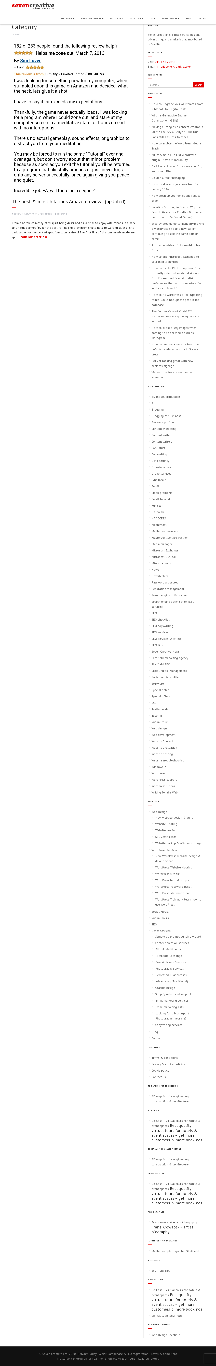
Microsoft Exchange (165, 550)
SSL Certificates (165, 837)
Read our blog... (148, 1358)
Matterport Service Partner (170, 537)
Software (158, 683)
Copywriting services (168, 1025)
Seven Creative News (166, 651)
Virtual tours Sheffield (167, 1315)
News (155, 570)
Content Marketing (164, 429)
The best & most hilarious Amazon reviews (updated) (68, 201)
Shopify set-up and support (173, 994)
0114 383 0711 (165, 62)
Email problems (162, 493)
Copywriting (159, 454)
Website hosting (162, 754)
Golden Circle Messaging (168, 178)
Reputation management (168, 589)
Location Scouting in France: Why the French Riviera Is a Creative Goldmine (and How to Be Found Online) (177, 212)
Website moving (165, 830)
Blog (188, 18)
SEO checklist (161, 619)
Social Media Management (169, 671)
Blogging (158, 409)
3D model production (166, 397)
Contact (202, 18)
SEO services (160, 632)
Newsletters (160, 576)
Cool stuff (26, 214)
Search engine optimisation (169, 595)
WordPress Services (92, 18)
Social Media (116, 18)
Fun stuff (158, 505)
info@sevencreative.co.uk (174, 66)
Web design (159, 728)
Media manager (162, 544)
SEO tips (157, 645)
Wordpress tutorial (164, 786)
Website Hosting (166, 824)
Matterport (159, 525)
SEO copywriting (162, 626)
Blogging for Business (166, 416)
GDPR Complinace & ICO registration (123, 1354)
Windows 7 (159, 767)
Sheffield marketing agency (170, 658)
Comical (17, 214)
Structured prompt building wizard (178, 936)
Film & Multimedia (168, 949)
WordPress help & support (173, 880)
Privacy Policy (87, 1354)
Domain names (161, 467)
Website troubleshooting (168, 760)
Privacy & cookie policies (168, 1064)
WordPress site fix (167, 874)
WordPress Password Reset (173, 887)
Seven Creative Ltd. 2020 (59, 1354)
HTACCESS (159, 518)
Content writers (162, 441)
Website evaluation (164, 747)
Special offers (161, 696)
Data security (160, 461)
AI (153, 403)
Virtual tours (160, 722)
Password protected (165, 582)
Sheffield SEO (161, 664)
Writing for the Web (165, 792)
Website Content (162, 741)
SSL (154, 703)
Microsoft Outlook (164, 557)
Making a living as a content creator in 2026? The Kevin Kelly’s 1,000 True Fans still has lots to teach (177, 132)
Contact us (159, 1077)
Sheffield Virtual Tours (120, 1358)
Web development (164, 735)
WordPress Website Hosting (173, 867)
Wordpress (159, 773)
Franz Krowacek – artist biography (174, 1222)
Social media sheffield (167, 677)
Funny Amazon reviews (42, 214)
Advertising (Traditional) (171, 981)
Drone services (161, 473)
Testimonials (160, 709)
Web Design (67, 18)
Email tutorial (161, 499)
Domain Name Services (170, 962)
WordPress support (164, 780)
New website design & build (174, 817)
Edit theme (159, 480)
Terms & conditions (165, 1058)
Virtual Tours (137, 18)
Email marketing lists (169, 1007)
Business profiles (163, 422)
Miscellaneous (161, 563)
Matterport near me (165, 531)
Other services (170, 18)
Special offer (160, 690)
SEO (153, 18)
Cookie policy (160, 1070)
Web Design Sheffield (166, 1335)
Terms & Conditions (164, 1354)
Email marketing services (171, 1000)
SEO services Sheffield (167, 639)
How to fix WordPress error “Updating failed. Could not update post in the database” (177, 300)
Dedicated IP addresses (171, 975)
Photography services (169, 968)
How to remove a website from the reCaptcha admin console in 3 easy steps (175, 349)
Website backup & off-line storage (178, 843)
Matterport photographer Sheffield (175, 1251)
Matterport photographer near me (80, 1358)
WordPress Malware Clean (172, 893)
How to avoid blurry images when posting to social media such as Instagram (174, 333)
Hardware (158, 512)
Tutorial (157, 715)
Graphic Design (165, 988)
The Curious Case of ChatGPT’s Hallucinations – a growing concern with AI (175, 316)
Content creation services (172, 943)
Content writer (161, 435)
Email (155, 486)
